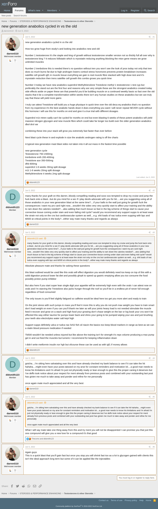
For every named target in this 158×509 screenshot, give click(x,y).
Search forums (20, 15)
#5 (154, 397)
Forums (19, 10)
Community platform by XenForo (79, 506)
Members (52, 10)
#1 (154, 37)
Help (141, 500)
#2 (154, 190)
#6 (154, 447)
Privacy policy (131, 500)
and (43, 439)
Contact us (103, 500)
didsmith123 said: (35, 238)
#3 (154, 232)
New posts (6, 15)
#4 (154, 358)
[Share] (150, 37)
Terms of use (116, 500)
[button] (43, 10)
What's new (34, 10)
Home (7, 10)
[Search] (149, 10)
